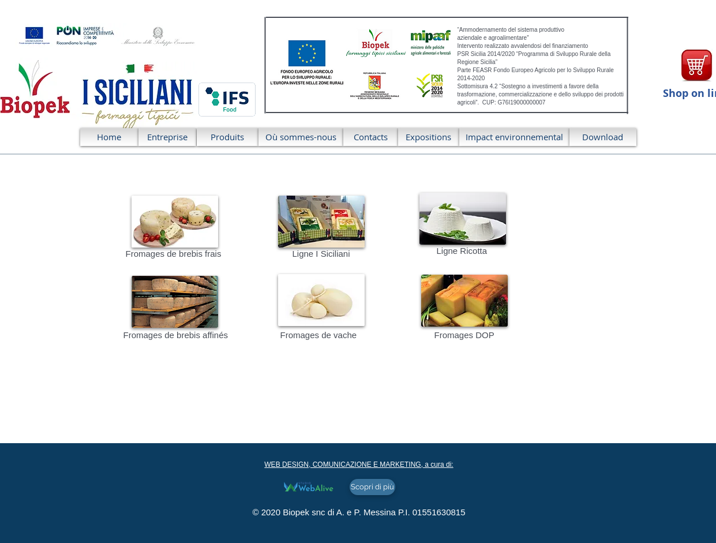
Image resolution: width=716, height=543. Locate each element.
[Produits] (227, 137)
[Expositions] (428, 137)
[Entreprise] (167, 137)
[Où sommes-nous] (300, 137)
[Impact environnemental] (514, 137)
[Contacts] (370, 137)
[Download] (602, 137)
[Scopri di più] (372, 487)
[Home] (109, 137)
